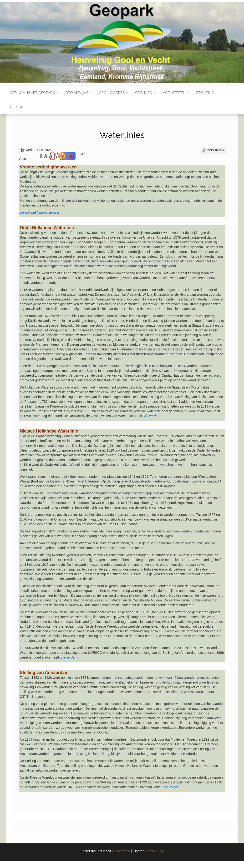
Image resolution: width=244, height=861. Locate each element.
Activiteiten (176, 93)
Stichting (205, 93)
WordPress (121, 851)
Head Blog (155, 851)
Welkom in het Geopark (34, 93)
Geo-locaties (113, 93)
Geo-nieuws (78, 93)
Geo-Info (145, 93)
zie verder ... (70, 657)
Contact (18, 107)
